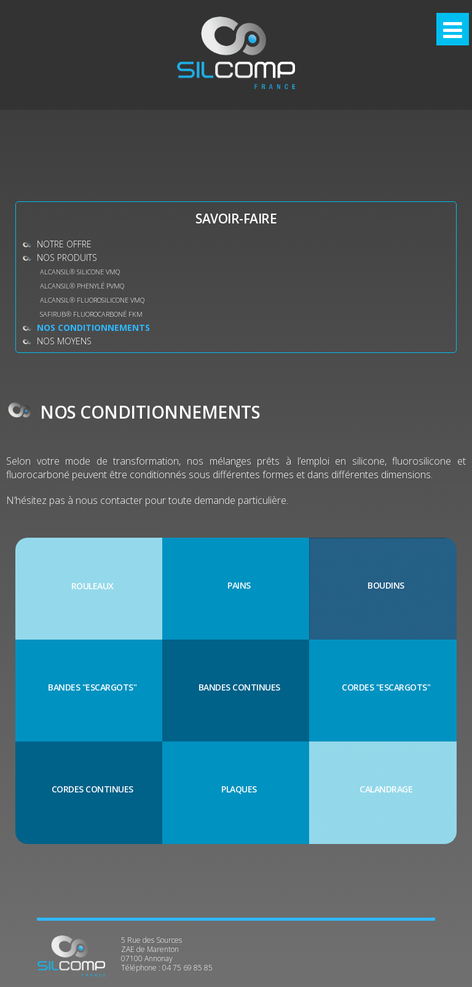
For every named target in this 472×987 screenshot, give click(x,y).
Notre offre (64, 244)
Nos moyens (64, 341)
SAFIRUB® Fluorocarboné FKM (91, 314)
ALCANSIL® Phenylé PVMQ (82, 285)
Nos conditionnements (93, 327)
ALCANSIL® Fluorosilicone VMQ (92, 299)
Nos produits (67, 257)
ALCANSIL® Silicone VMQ (80, 271)
